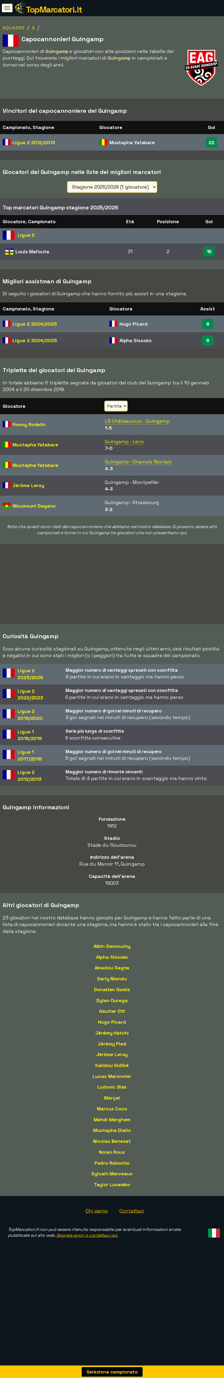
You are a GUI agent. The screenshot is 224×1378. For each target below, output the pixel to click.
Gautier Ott (112, 1046)
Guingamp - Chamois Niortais (138, 462)
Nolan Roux (112, 1187)
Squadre (14, 28)
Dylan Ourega (112, 1035)
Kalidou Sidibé (112, 1101)
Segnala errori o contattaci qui (86, 1270)
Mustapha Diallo (112, 1166)
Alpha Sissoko (112, 992)
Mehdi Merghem (112, 1155)
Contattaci (131, 1246)
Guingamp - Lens (124, 441)
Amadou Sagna (112, 1003)
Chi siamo (97, 1246)
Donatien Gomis (112, 1025)
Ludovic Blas (112, 1122)
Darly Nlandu (112, 1014)
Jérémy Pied (112, 1079)
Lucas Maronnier (112, 1112)
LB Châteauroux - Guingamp (137, 421)
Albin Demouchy (112, 981)
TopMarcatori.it (54, 9)
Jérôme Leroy (112, 1090)
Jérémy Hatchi (112, 1068)
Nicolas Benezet (112, 1176)
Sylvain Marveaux (111, 1209)
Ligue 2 (34, 142)
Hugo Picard (112, 1057)
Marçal (112, 1133)
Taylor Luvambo (112, 1220)
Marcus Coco (112, 1144)
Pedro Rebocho (112, 1198)
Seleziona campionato (112, 1372)
